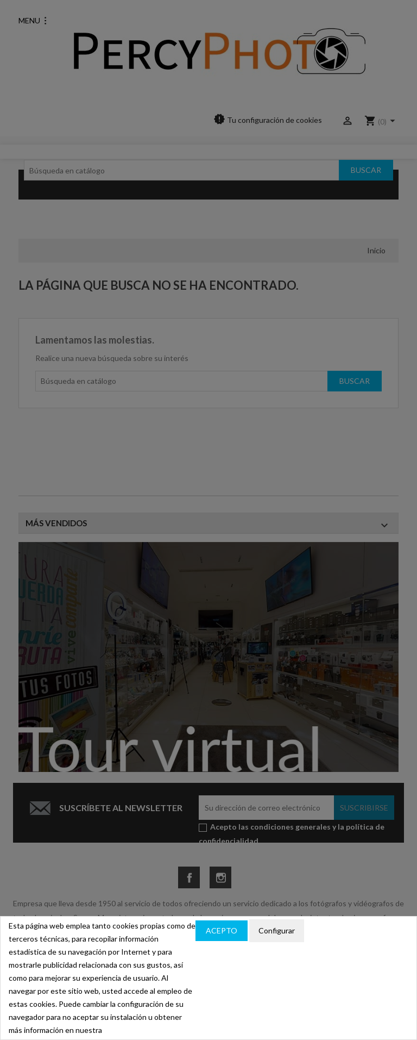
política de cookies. (136, 1030)
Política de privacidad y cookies (356, 931)
